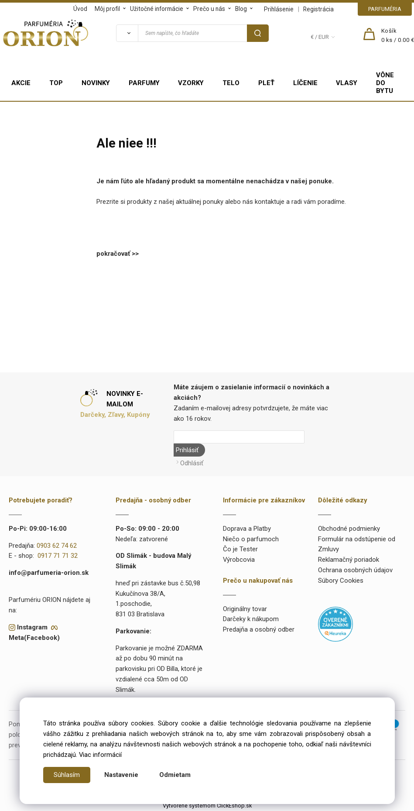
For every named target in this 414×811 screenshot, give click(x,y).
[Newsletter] (239, 436)
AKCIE (21, 83)
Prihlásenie (279, 9)
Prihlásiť (187, 450)
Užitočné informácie (156, 8)
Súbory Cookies (340, 580)
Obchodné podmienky (349, 529)
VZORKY (191, 83)
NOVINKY (96, 83)
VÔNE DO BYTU (385, 83)
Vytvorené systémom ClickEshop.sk (207, 805)
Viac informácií (100, 755)
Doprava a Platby (247, 529)
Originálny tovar (245, 608)
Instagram (32, 627)
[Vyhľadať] (127, 33)
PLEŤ (266, 83)
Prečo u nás (209, 8)
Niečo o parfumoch (251, 539)
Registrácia (318, 9)
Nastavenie (121, 775)
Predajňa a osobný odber (258, 629)
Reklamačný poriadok (348, 560)
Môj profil (107, 8)
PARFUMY (144, 83)
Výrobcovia (239, 560)
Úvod (80, 8)
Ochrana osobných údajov (355, 570)
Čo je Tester (240, 549)
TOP (56, 83)
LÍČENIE (305, 83)
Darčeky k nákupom (251, 619)
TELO (231, 83)
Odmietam (175, 775)
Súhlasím (67, 775)
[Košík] (397, 36)
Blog (241, 8)
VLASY (346, 83)
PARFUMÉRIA (384, 9)
